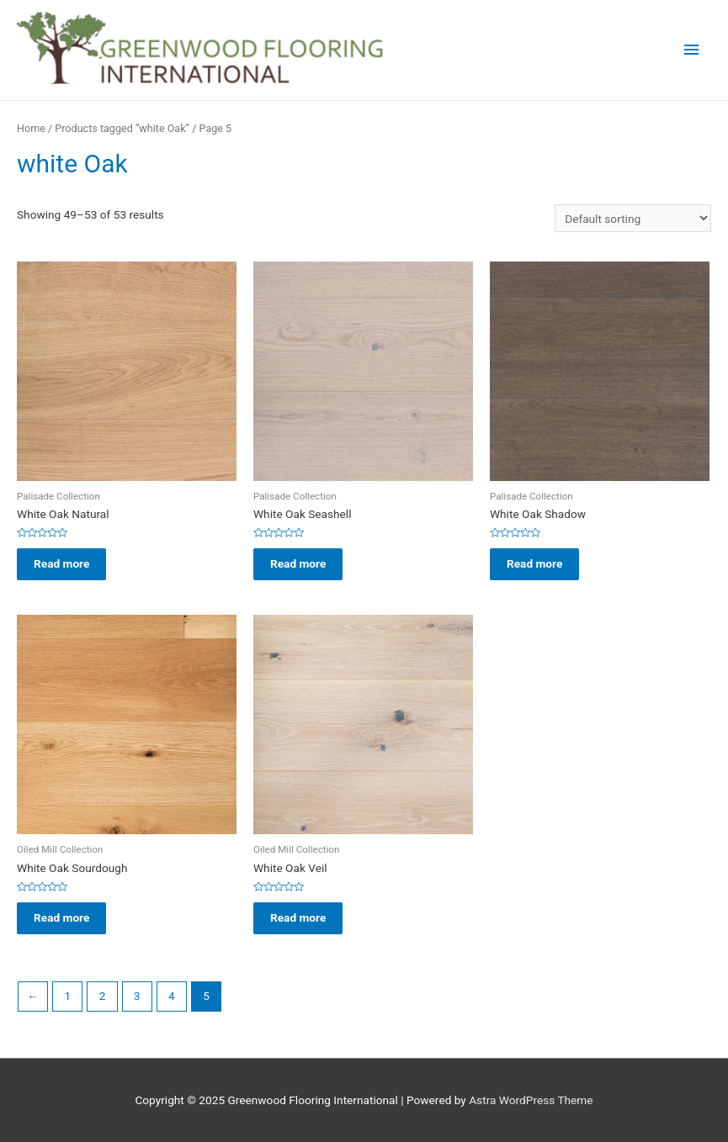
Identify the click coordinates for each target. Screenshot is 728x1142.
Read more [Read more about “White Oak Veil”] (298, 917)
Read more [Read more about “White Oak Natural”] (61, 563)
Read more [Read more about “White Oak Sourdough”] (61, 917)
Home (31, 128)
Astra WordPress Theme (530, 1100)
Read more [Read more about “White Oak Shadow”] (534, 563)
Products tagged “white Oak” (122, 128)
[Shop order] (633, 218)
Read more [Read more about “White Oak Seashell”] (298, 563)
